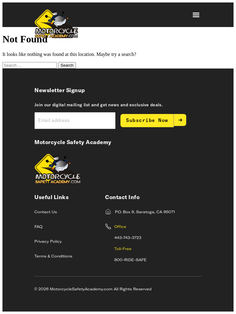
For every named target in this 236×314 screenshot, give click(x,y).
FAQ (38, 227)
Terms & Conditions (53, 256)
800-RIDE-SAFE (130, 260)
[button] (196, 14)
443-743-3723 (127, 238)
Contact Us (45, 212)
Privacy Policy (48, 242)
